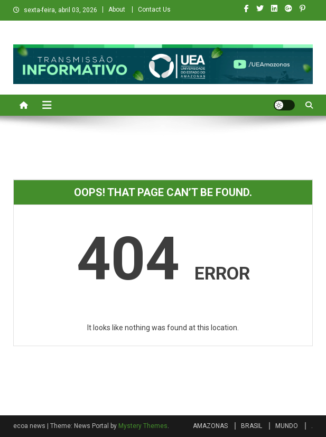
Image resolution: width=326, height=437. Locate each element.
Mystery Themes (142, 426)
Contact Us (154, 9)
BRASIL (251, 426)
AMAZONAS (210, 426)
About (116, 9)
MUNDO (286, 426)
